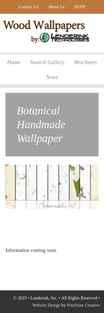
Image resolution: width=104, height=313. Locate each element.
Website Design (46, 305)
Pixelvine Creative (83, 305)
